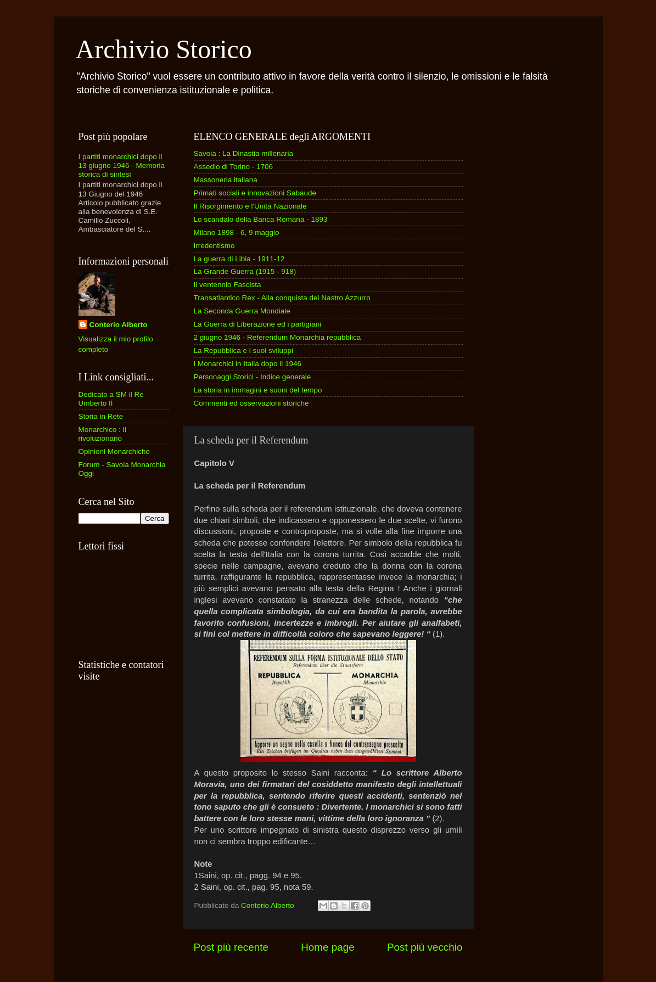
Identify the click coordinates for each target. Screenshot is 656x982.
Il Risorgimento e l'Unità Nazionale (250, 206)
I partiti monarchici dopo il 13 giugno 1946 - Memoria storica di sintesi (122, 165)
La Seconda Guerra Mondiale (242, 311)
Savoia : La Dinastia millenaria (244, 153)
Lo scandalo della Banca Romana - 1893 (261, 219)
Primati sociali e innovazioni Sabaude (255, 193)
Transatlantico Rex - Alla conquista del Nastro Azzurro (282, 298)
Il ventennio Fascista (227, 284)
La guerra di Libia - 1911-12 (239, 259)
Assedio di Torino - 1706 (233, 166)
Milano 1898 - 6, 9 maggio (236, 232)
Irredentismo (214, 246)
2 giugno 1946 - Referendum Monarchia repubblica (277, 337)
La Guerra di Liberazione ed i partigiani (258, 324)
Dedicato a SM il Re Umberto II (111, 398)
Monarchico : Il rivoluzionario (103, 433)
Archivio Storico (164, 49)
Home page (328, 947)
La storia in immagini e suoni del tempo (258, 390)
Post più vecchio (425, 947)
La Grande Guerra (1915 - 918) (245, 271)
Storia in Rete (101, 416)
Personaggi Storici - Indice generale (252, 377)
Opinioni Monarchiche (114, 451)
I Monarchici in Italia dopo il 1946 (248, 364)
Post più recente (231, 947)
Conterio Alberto (118, 325)
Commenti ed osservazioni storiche (251, 403)
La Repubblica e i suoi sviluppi (244, 350)
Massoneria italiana (225, 180)
